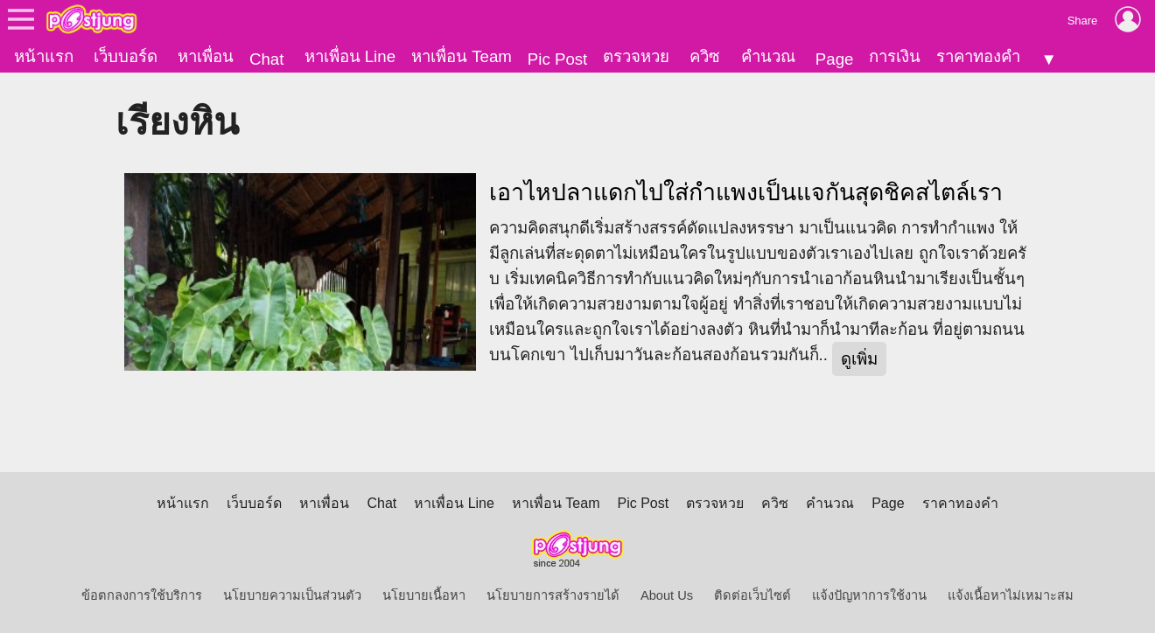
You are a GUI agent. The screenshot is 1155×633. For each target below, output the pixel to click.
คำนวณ (768, 56)
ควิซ (705, 56)
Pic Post (557, 59)
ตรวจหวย (636, 56)
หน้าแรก (44, 56)
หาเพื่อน (206, 56)
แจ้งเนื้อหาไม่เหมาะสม (1011, 595)
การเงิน (894, 56)
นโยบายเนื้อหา (424, 595)
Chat (266, 59)
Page (835, 59)
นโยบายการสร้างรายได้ (553, 595)
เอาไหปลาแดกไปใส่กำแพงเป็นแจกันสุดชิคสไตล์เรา (746, 192)
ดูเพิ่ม (859, 359)
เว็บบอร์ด (126, 56)
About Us (666, 595)
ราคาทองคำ (978, 56)
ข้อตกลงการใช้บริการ (141, 595)
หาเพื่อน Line (350, 56)
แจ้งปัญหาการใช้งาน (869, 595)
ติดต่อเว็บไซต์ (752, 595)
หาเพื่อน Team (461, 56)
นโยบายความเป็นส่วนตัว (292, 595)
